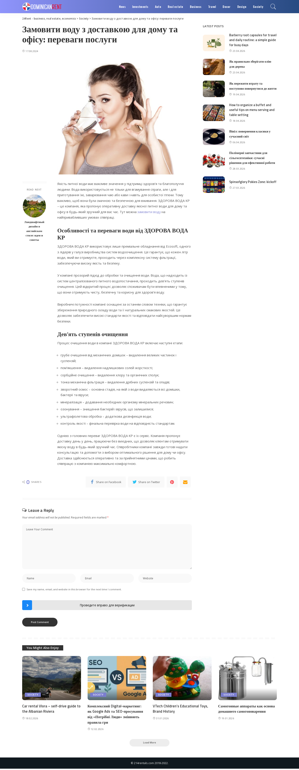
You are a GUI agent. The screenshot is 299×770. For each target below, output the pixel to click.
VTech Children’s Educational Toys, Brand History (181, 709)
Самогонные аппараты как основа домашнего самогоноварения (247, 709)
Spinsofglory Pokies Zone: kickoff (248, 186)
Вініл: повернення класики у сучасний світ (250, 138)
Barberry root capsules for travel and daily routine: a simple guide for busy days (248, 40)
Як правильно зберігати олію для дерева (250, 64)
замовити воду (149, 212)
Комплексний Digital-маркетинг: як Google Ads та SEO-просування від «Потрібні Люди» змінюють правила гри (116, 715)
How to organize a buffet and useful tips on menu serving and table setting (252, 113)
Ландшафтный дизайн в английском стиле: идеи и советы (34, 231)
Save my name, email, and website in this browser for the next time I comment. (74, 590)
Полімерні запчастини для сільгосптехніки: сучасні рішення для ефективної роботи (252, 161)
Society (32, 695)
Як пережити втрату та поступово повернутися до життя (248, 87)
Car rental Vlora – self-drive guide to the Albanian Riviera (49, 709)
